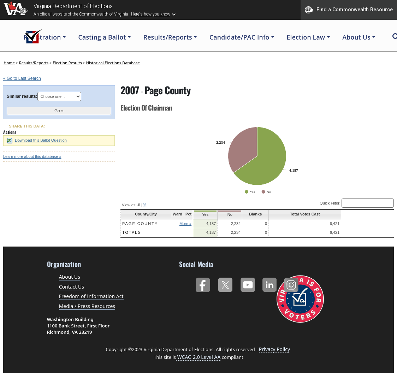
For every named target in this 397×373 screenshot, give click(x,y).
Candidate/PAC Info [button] (239, 37)
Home (9, 62)
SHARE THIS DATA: (27, 126)
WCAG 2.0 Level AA (198, 356)
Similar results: (22, 96)
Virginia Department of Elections (73, 6)
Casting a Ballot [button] (102, 37)
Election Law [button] (306, 37)
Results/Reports (33, 62)
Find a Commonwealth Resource (349, 9)
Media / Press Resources (87, 305)
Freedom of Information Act (91, 295)
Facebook (203, 283)
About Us (69, 276)
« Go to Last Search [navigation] (22, 78)
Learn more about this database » (32, 156)
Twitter (225, 283)
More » (205, 223)
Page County (140, 223)
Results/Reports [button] (167, 37)
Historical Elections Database (113, 62)
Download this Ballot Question (37, 140)
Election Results (67, 62)
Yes (228, 214)
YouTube (247, 283)
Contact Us (71, 286)
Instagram (292, 283)
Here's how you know (150, 14)
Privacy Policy (274, 348)
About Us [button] (356, 37)
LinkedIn (270, 283)
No (258, 214)
